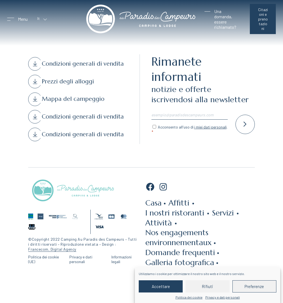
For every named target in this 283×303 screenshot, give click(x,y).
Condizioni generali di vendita (83, 63)
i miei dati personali (210, 127)
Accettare (161, 286)
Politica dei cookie (189, 297)
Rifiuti (207, 286)
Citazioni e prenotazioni (263, 19)
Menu (23, 19)
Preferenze (254, 286)
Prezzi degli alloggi (68, 81)
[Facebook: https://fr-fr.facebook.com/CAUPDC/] (150, 188)
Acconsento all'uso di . (192, 127)
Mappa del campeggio (73, 98)
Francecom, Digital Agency (52, 249)
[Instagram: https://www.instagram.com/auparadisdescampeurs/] (163, 188)
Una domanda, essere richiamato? (225, 19)
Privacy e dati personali (222, 297)
